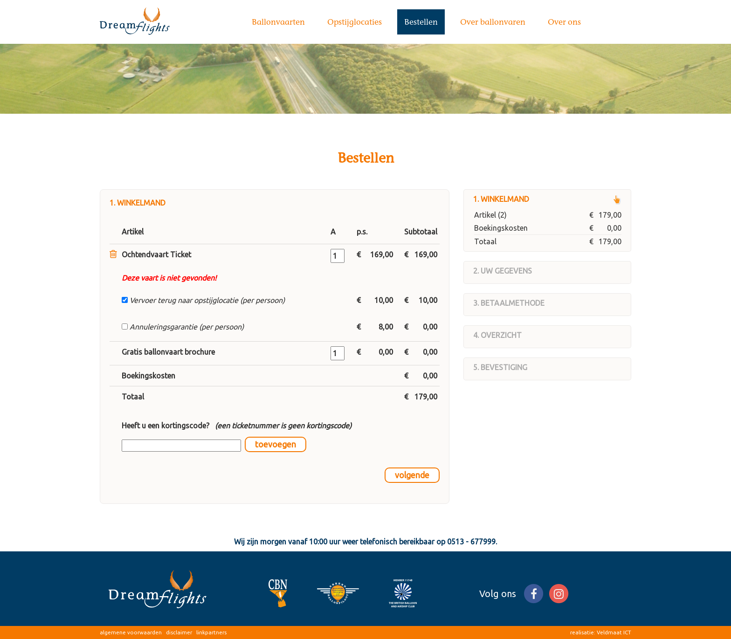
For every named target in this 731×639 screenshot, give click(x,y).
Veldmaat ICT (614, 632)
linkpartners (211, 632)
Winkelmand (505, 199)
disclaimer (179, 632)
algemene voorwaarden (131, 632)
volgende (412, 475)
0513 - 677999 (471, 541)
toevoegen (275, 444)
